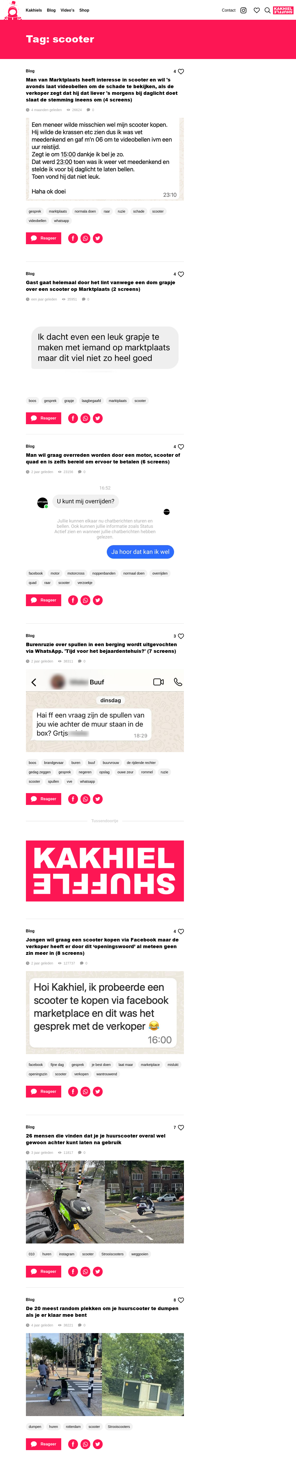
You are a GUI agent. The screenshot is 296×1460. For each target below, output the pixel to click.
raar (107, 211)
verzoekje (85, 583)
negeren (85, 772)
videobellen (37, 221)
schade (138, 211)
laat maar (125, 1065)
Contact (229, 10)
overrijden (159, 573)
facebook (36, 573)
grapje (69, 401)
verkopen (81, 1074)
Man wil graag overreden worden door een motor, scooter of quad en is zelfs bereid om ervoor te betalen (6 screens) (103, 458)
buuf (91, 763)
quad (33, 583)
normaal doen (134, 573)
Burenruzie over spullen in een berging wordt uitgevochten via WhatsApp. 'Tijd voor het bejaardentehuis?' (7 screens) (101, 647)
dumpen (35, 1427)
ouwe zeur (126, 772)
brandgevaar (54, 763)
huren (46, 1254)
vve (69, 781)
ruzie (121, 211)
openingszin (38, 1074)
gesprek (35, 211)
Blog (51, 10)
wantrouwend (107, 1074)
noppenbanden (103, 573)
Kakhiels (34, 10)
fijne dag (57, 1065)
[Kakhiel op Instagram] (243, 10)
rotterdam (73, 1427)
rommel (147, 772)
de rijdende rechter (141, 763)
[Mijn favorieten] (256, 10)
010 (32, 1254)
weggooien (140, 1254)
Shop (84, 10)
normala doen (85, 211)
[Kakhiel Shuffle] (283, 10)
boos (32, 401)
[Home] (12, 10)
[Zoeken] (267, 10)
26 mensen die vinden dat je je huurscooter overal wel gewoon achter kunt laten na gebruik (95, 1139)
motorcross (75, 573)
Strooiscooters (112, 1254)
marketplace (150, 1065)
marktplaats (58, 211)
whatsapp (61, 221)
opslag (104, 772)
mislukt (173, 1065)
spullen (53, 781)
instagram (66, 1254)
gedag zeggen (40, 772)
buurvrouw (111, 763)
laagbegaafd (91, 401)
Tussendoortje (104, 821)
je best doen (101, 1065)
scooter (158, 211)
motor (55, 573)
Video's (68, 10)
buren (75, 763)
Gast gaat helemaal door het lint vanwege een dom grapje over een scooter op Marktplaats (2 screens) (100, 285)
